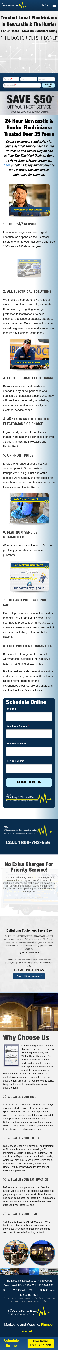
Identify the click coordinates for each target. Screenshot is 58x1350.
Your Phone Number (18, 726)
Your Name (8, 79)
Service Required (10, 85)
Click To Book (48, 85)
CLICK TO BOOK (29, 782)
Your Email (42, 79)
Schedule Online (11, 1343)
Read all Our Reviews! (29, 976)
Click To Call (40, 1344)
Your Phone (25, 79)
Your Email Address (16, 744)
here (7, 165)
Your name (13, 709)
